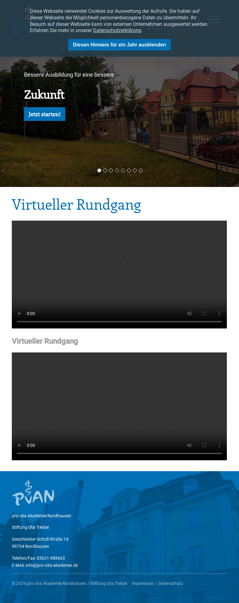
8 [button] (141, 170)
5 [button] (123, 170)
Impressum (143, 583)
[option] (119, 93)
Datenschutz (170, 583)
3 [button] (111, 170)
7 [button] (135, 170)
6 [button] (129, 170)
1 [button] (99, 170)
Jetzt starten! (45, 114)
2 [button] (105, 170)
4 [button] (117, 170)
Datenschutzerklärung (117, 30)
